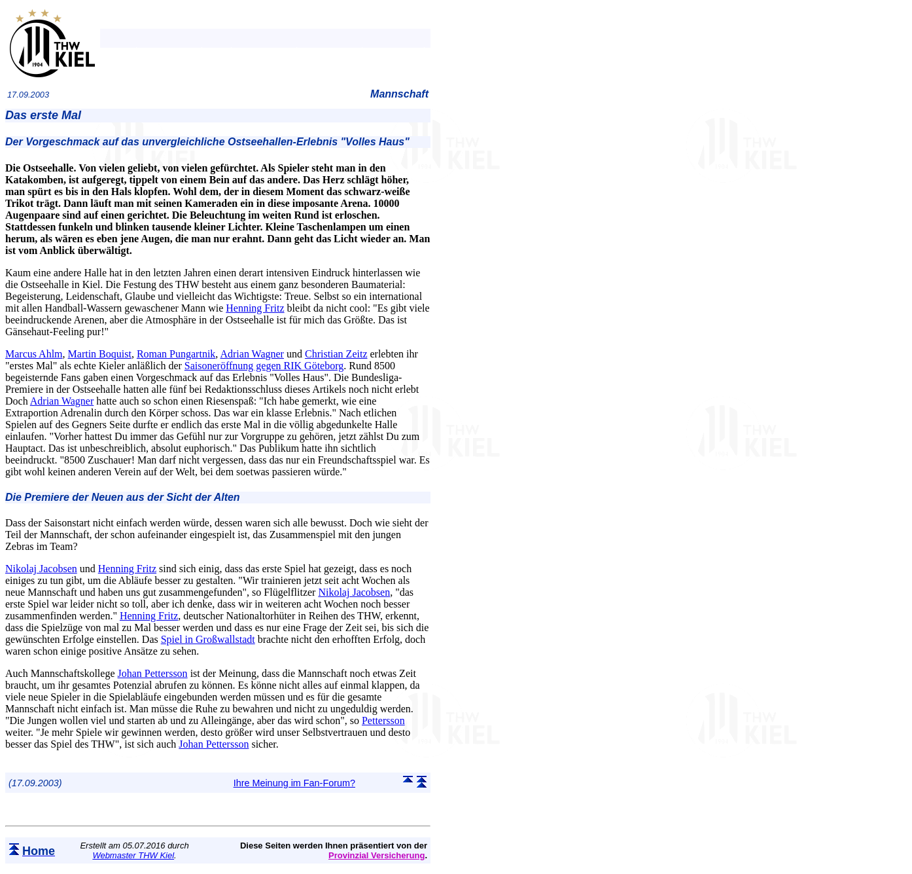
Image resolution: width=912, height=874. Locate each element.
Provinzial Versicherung (376, 855)
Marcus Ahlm (34, 353)
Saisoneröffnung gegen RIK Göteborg (263, 365)
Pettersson (383, 720)
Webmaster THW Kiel (133, 855)
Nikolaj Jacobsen (41, 568)
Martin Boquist (100, 353)
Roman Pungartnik (176, 353)
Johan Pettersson (153, 673)
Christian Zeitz (336, 353)
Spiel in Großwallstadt (208, 639)
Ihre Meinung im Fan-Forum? (294, 783)
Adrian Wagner (252, 353)
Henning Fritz (255, 308)
